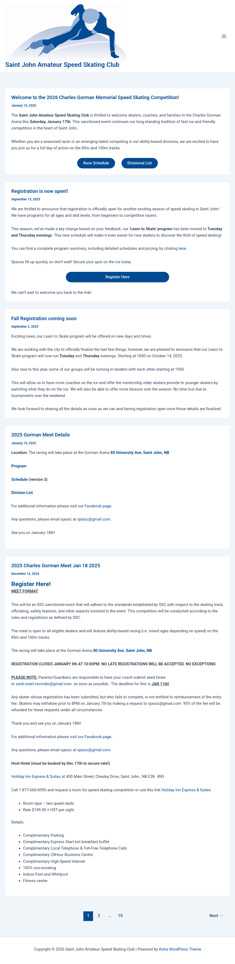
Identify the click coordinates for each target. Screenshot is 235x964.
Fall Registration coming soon (44, 318)
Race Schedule (96, 163)
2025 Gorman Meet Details (40, 435)
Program (19, 466)
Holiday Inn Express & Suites (36, 776)
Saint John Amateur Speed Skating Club (62, 64)
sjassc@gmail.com (93, 519)
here (182, 248)
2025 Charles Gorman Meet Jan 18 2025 (55, 565)
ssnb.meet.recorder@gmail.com (44, 683)
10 (120, 915)
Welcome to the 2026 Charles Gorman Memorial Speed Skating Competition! (95, 97)
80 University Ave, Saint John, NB (140, 452)
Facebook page (98, 506)
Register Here (118, 277)
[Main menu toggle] (224, 36)
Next (216, 915)
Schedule (19, 479)
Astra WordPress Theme (180, 949)
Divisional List (139, 163)
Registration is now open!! (39, 191)
